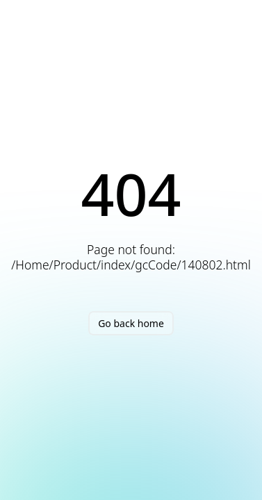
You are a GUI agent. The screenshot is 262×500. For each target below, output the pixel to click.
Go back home (131, 323)
